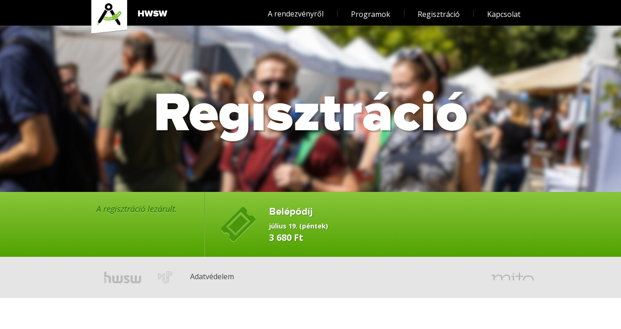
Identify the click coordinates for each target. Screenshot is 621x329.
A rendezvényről (295, 9)
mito (512, 277)
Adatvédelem (197, 264)
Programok (370, 9)
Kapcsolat (503, 9)
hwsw (122, 277)
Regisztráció (438, 9)
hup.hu (165, 277)
